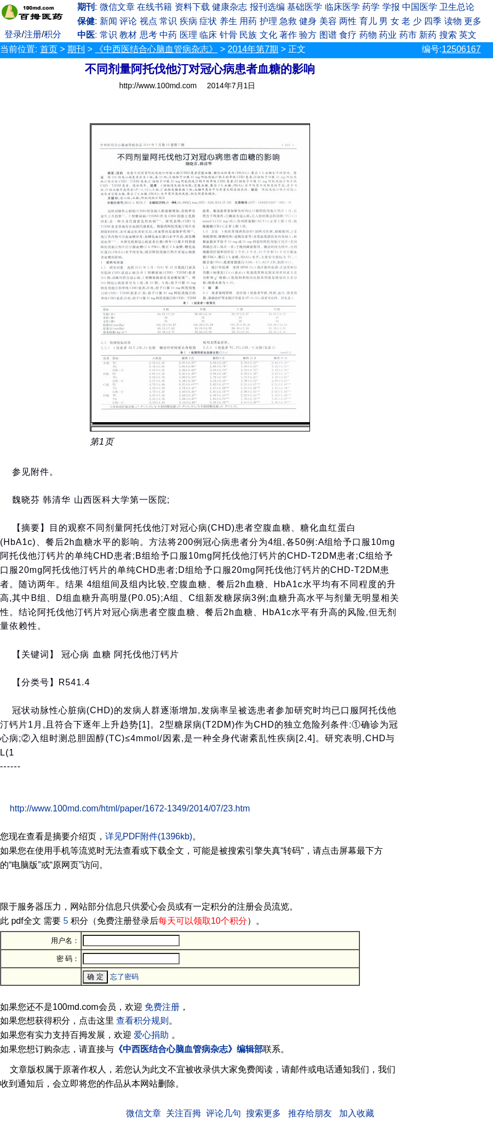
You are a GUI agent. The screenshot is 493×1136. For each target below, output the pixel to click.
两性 (348, 21)
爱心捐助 (151, 1035)
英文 (468, 34)
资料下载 (192, 7)
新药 (428, 34)
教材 (128, 34)
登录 (13, 34)
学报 (391, 7)
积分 (52, 34)
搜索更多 (263, 1113)
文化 (268, 34)
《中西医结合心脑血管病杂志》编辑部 (188, 1049)
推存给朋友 (310, 1113)
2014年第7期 (253, 49)
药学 (371, 7)
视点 (148, 21)
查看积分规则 (142, 1020)
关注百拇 (183, 1113)
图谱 (328, 34)
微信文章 (117, 7)
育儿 (368, 21)
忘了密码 (124, 977)
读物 (453, 21)
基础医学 (304, 7)
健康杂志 (229, 7)
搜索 (448, 34)
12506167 (461, 49)
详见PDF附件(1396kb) (148, 836)
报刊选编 (267, 7)
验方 (308, 34)
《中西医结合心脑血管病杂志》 (156, 49)
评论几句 (223, 1113)
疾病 (188, 21)
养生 (228, 21)
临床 (208, 34)
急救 (288, 21)
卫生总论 (456, 7)
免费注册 (162, 1007)
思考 (148, 34)
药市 (408, 34)
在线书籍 (154, 7)
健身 (308, 21)
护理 (268, 21)
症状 (208, 21)
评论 (128, 21)
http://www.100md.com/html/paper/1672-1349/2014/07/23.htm (130, 808)
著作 (288, 34)
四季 (433, 21)
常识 (168, 21)
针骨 (228, 34)
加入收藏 (356, 1113)
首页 (49, 49)
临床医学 (342, 7)
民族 (248, 34)
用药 (248, 21)
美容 (328, 21)
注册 (33, 34)
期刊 (76, 49)
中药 (168, 34)
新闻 (108, 21)
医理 (188, 34)
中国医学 (419, 7)
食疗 (348, 34)
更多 (472, 21)
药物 (368, 34)
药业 (388, 34)
